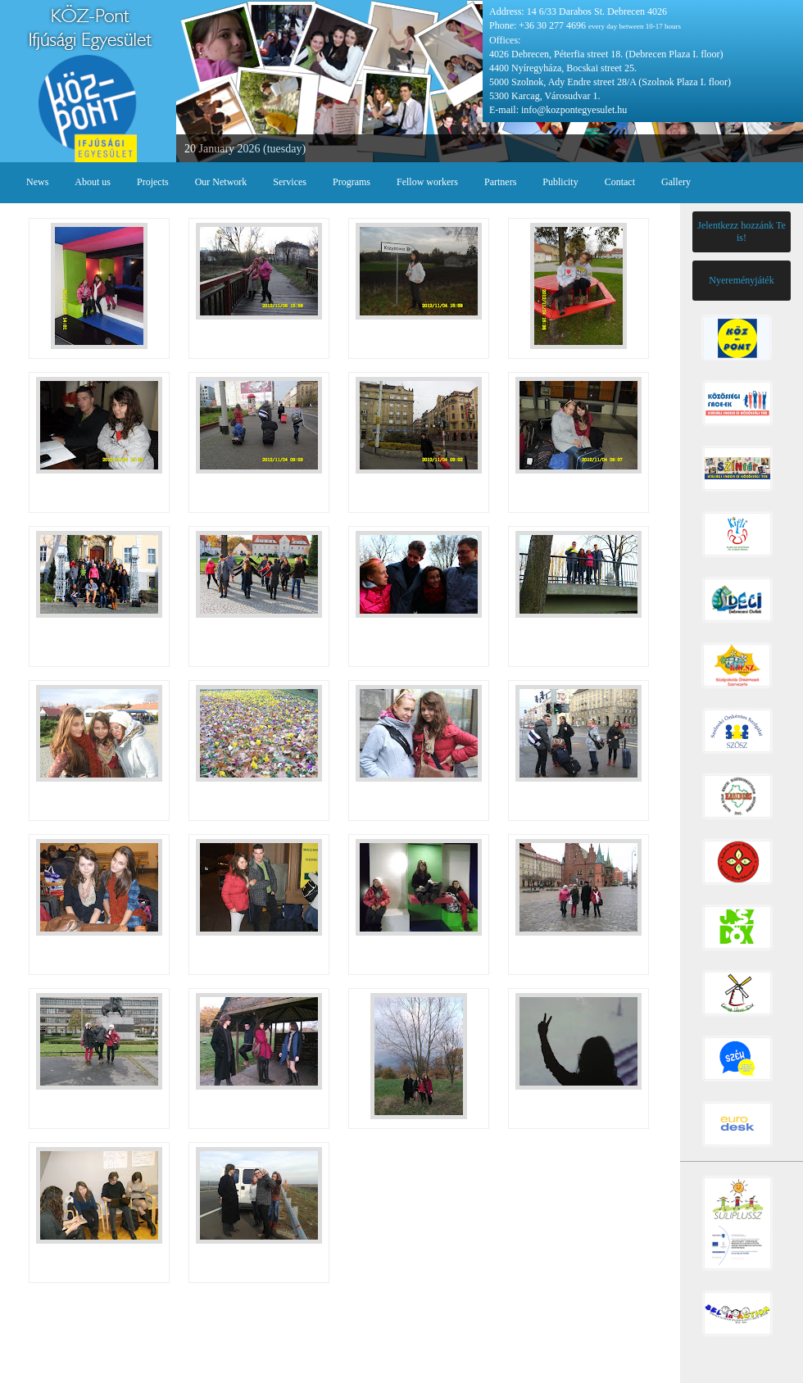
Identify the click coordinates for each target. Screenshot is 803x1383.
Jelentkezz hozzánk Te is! (741, 231)
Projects (153, 182)
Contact (620, 182)
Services (289, 182)
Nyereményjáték (741, 280)
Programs (351, 182)
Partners (500, 182)
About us (93, 182)
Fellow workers (427, 182)
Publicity (560, 182)
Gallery (676, 182)
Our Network (221, 182)
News (37, 182)
